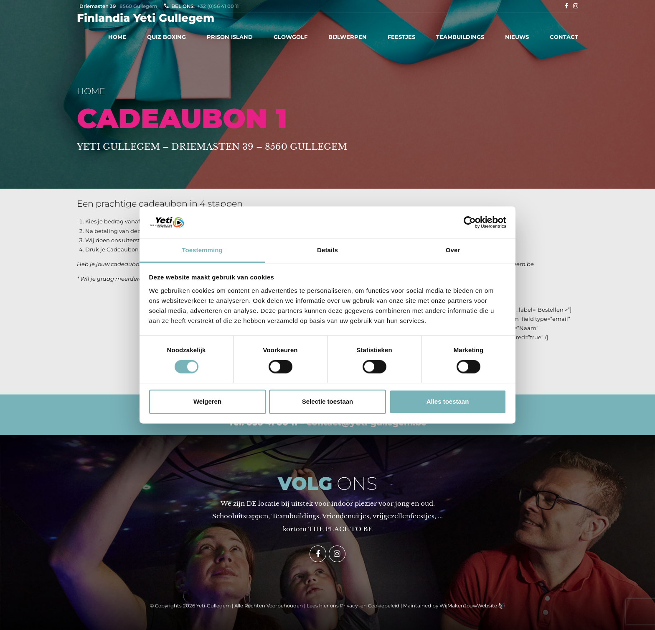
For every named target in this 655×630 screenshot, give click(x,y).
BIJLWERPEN (347, 36)
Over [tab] (453, 250)
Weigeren (207, 401)
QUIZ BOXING (166, 36)
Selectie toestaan (327, 401)
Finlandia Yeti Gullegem (145, 18)
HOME (117, 36)
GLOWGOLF (290, 36)
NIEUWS (517, 36)
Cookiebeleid (383, 606)
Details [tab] (327, 250)
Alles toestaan (448, 401)
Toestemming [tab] (202, 250)
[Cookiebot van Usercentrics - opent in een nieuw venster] (469, 222)
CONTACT (564, 36)
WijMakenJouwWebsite (468, 606)
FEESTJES (401, 36)
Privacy (349, 606)
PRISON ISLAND (230, 36)
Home (91, 91)
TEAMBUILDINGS (460, 36)
